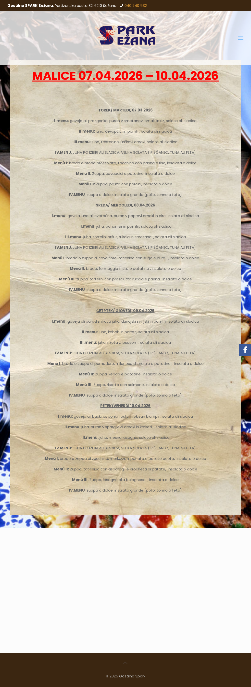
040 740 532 (136, 5)
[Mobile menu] (241, 38)
